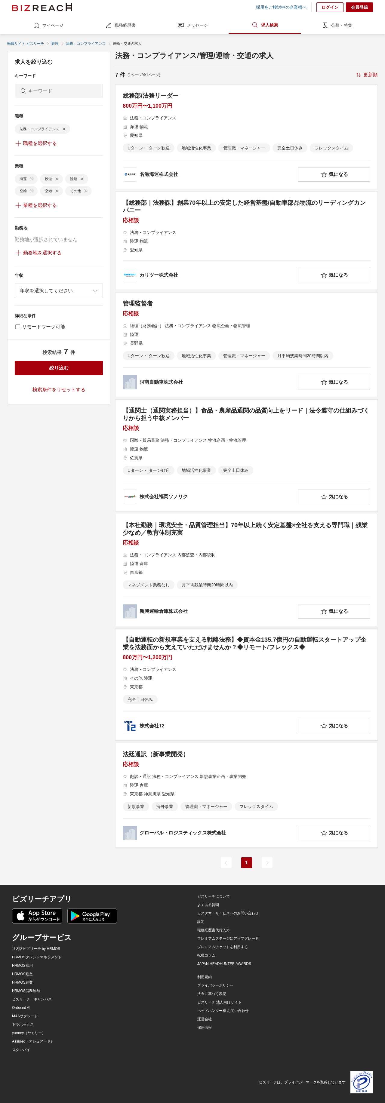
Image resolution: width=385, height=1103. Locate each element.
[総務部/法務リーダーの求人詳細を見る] (246, 137)
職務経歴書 (120, 25)
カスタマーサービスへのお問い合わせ (228, 913)
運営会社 (204, 1019)
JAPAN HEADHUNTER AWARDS (224, 964)
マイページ (48, 25)
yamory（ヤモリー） (28, 1033)
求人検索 (264, 25)
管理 (55, 43)
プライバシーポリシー (215, 985)
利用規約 (204, 977)
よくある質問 (208, 905)
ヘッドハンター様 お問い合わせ (223, 1010)
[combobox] (59, 291)
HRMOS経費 (22, 982)
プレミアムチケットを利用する (222, 947)
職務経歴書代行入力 (213, 930)
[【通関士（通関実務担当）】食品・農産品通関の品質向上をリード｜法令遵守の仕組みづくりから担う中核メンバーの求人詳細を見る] (246, 455)
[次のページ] (267, 862)
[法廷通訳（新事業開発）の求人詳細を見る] (246, 795)
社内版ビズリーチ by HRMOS (36, 949)
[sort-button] (366, 75)
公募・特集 (337, 25)
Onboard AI (21, 1007)
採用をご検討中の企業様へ (281, 7)
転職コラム (206, 955)
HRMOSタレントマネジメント (37, 957)
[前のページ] (226, 862)
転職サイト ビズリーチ (25, 43)
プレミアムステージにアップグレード (228, 938)
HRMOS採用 (22, 965)
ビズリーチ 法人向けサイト (219, 1002)
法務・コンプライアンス (86, 43)
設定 (201, 921)
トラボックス (23, 1024)
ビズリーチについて (213, 896)
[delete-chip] (64, 129)
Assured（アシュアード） (33, 1041)
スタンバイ (21, 1050)
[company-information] (209, 174)
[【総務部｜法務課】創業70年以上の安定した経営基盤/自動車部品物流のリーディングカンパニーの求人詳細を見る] (246, 241)
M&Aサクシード (25, 1016)
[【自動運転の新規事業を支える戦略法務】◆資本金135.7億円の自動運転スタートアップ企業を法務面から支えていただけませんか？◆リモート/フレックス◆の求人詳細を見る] (246, 684)
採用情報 (204, 1027)
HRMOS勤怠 (22, 974)
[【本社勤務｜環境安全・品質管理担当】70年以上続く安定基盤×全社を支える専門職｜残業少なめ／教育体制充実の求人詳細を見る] (246, 570)
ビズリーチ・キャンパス (32, 999)
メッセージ (192, 25)
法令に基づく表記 (211, 994)
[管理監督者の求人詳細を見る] (246, 345)
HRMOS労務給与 (26, 991)
